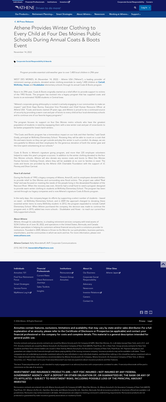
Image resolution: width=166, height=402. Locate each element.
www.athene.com (22, 236)
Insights (40, 291)
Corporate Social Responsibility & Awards (34, 61)
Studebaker (38, 85)
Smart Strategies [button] (64, 14)
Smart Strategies (21, 284)
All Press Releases (24, 22)
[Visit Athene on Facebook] (141, 312)
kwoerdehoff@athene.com (41, 248)
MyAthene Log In (22, 293)
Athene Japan (113, 273)
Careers (149, 2)
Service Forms (20, 288)
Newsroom (88, 288)
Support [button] (135, 14)
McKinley (18, 85)
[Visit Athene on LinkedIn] (146, 312)
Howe (26, 85)
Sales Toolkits (43, 287)
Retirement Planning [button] (42, 14)
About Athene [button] (83, 14)
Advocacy (87, 284)
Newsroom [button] (99, 14)
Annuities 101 (20, 273)
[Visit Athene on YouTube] (150, 312)
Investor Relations (92, 293)
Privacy (142, 321)
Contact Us (88, 301)
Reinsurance (66, 273)
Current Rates (43, 276)
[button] (163, 264)
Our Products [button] (21, 14)
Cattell (101, 82)
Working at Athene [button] (118, 14)
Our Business (89, 273)
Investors (65, 2)
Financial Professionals (34, 2)
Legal (150, 321)
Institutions (52, 2)
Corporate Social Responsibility (131, 2)
